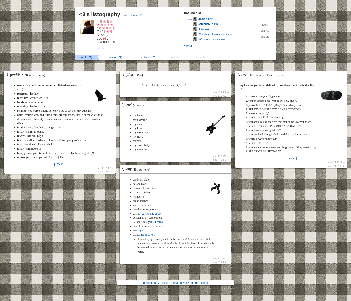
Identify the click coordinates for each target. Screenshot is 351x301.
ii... (104, 47)
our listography (150, 282)
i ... (99, 47)
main (86, 57)
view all (188, 45)
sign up (265, 30)
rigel (140, 230)
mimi (190, 19)
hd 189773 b (148, 234)
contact (205, 282)
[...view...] (59, 164)
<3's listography (99, 14)
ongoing (115, 57)
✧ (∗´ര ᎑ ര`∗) (132, 75)
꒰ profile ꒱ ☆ (26, 75)
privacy (184, 282)
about (174, 282)
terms (194, 282)
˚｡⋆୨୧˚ (134, 105)
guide (165, 282)
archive (147, 57)
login (265, 24)
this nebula (156, 222)
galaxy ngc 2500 (151, 213)
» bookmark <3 (133, 15)
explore (265, 36)
